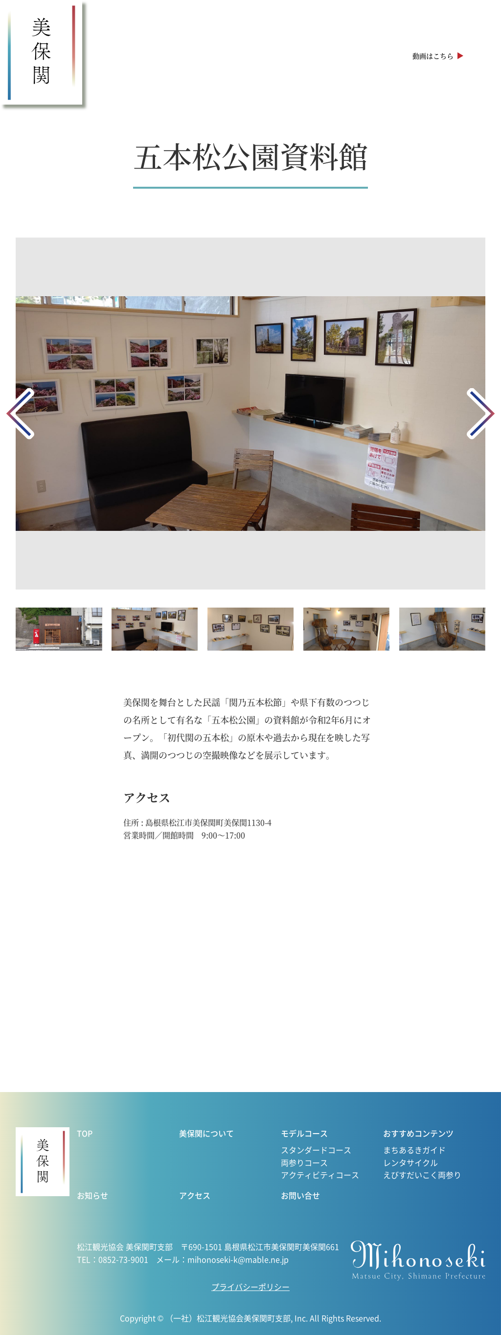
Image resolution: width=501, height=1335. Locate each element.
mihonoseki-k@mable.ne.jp (238, 1259)
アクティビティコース (320, 1175)
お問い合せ (300, 1195)
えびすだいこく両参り (422, 1175)
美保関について (131, 56)
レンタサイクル (410, 1162)
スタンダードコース (316, 1150)
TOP (84, 1133)
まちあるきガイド (414, 1150)
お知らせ (327, 56)
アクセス (372, 56)
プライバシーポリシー (250, 1286)
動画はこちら (433, 56)
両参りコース (304, 1162)
